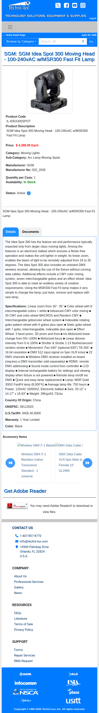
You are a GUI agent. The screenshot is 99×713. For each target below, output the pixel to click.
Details (11, 231)
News (18, 593)
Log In (92, 18)
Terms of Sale (23, 624)
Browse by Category (20, 41)
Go (91, 41)
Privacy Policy (23, 630)
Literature (20, 618)
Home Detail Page (15, 35)
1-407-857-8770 (30, 536)
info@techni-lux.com (34, 541)
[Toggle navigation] (10, 27)
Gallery (19, 587)
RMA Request (23, 661)
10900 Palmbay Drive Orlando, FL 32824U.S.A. (34, 551)
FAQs (17, 613)
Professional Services (29, 582)
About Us (20, 576)
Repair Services (24, 655)
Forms (18, 650)
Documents (30, 231)
